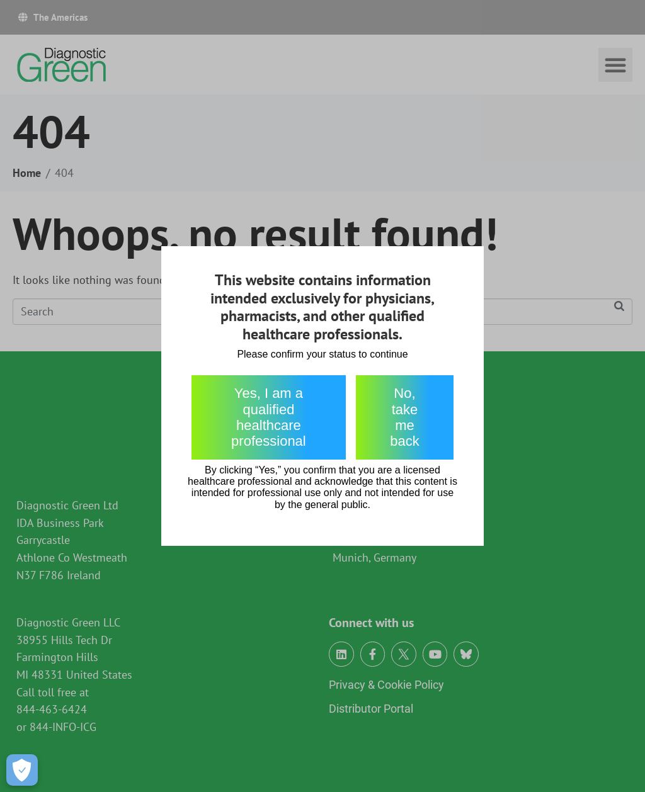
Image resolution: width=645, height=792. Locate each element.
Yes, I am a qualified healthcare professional (268, 417)
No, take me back (404, 417)
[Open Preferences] (22, 770)
